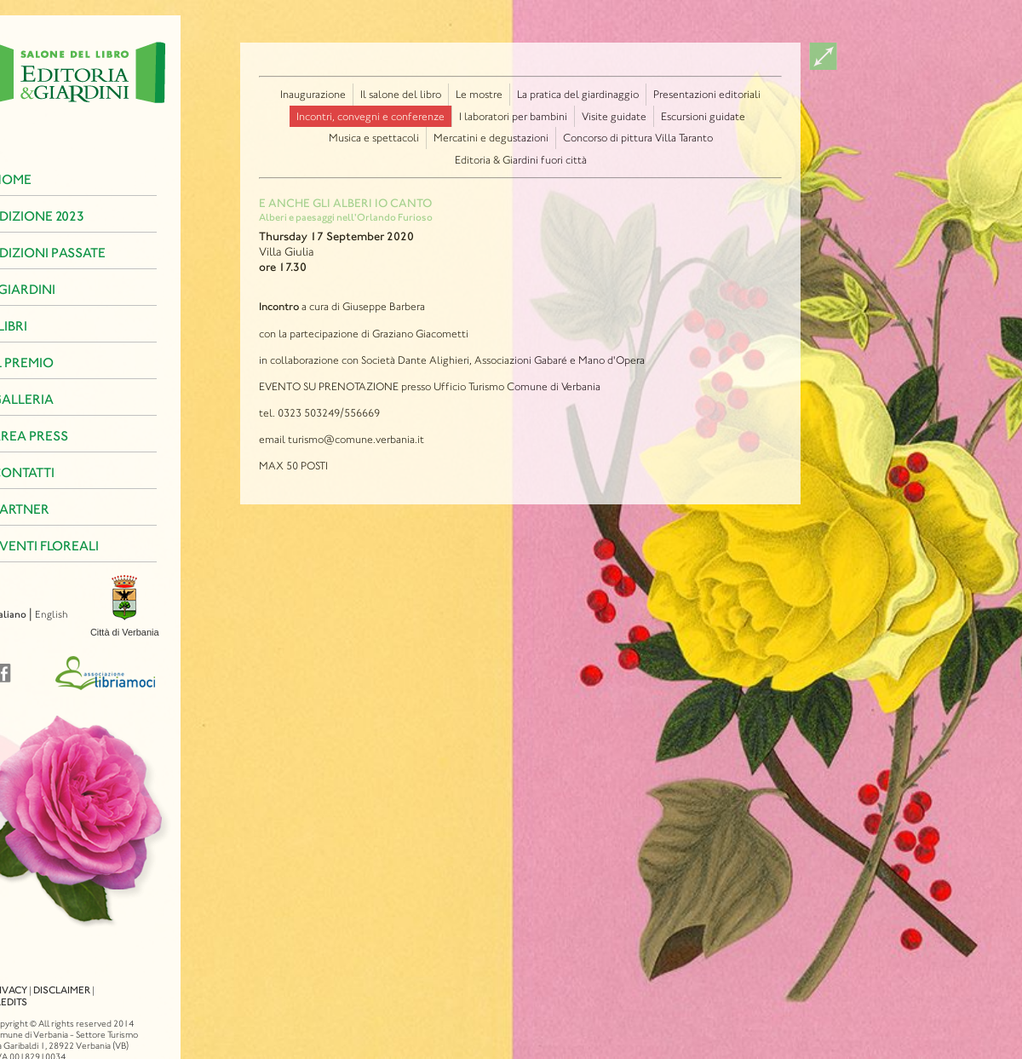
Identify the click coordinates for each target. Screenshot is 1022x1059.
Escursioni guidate (703, 116)
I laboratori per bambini (513, 116)
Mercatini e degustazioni (490, 137)
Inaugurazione (313, 94)
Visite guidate (614, 116)
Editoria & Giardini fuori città (521, 159)
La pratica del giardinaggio (578, 94)
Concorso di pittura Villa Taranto (638, 137)
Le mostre (479, 94)
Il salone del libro (400, 94)
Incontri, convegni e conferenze (370, 116)
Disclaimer (37, 975)
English (26, 614)
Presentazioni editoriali (707, 94)
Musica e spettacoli (374, 137)
